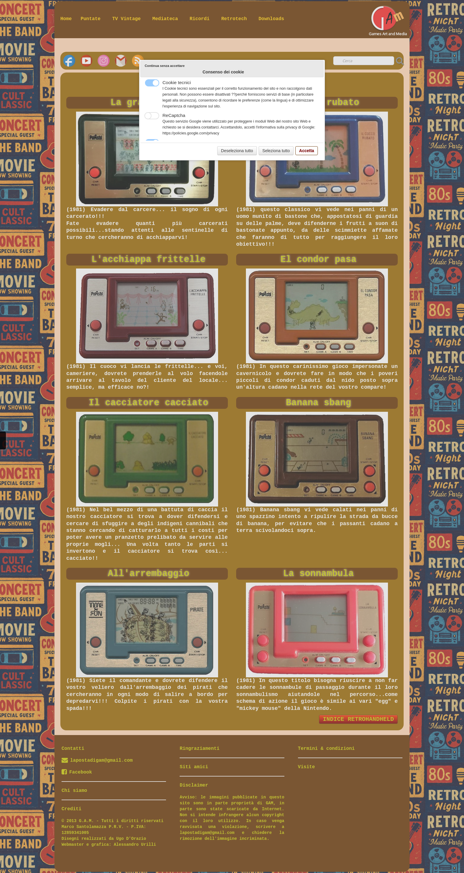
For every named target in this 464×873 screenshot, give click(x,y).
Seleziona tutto (276, 150)
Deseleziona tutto (237, 150)
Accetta (306, 150)
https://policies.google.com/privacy (190, 133)
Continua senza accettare (165, 65)
